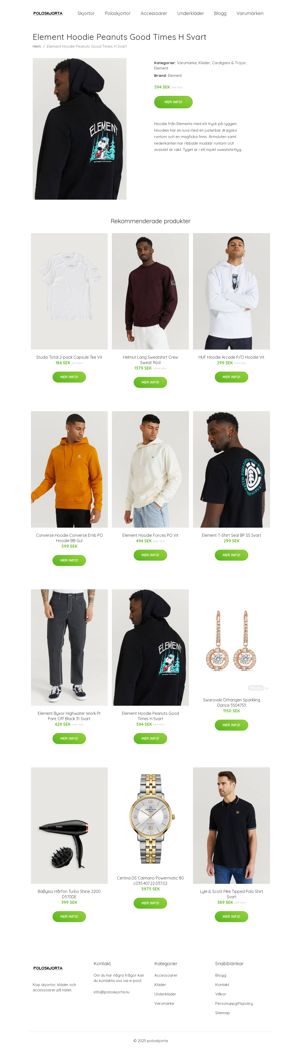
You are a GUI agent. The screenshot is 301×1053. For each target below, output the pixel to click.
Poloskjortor (118, 15)
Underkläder (190, 15)
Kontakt (222, 988)
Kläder (204, 66)
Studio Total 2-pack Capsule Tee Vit (69, 360)
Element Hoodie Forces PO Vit (150, 538)
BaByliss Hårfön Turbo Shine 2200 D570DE (69, 897)
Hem (37, 49)
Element (161, 71)
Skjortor (86, 15)
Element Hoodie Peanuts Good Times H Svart (150, 719)
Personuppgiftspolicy (234, 1007)
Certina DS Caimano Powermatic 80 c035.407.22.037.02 (150, 884)
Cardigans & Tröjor (229, 66)
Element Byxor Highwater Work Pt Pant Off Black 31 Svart (69, 719)
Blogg (220, 15)
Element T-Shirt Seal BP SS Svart (231, 538)
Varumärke (187, 66)
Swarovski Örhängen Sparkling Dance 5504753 (231, 706)
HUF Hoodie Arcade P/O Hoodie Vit (231, 360)
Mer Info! (173, 105)
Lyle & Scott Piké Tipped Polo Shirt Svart (231, 897)
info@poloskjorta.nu (112, 995)
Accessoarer (154, 15)
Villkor (220, 997)
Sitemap (222, 1016)
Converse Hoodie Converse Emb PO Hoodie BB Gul (69, 541)
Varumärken (250, 15)
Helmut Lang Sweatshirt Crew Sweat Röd (150, 363)
